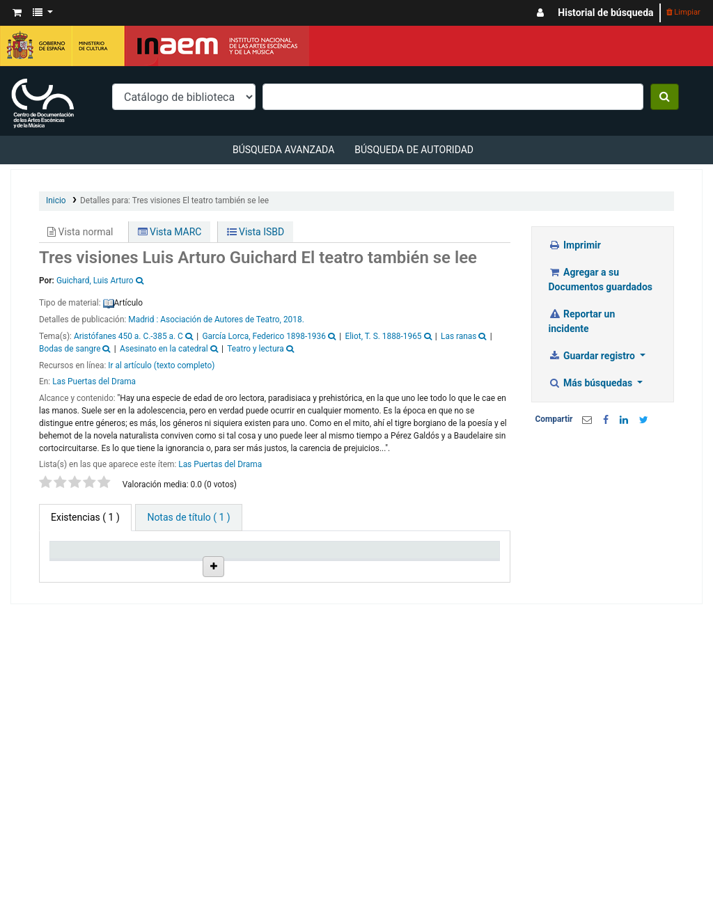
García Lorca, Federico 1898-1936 (264, 336)
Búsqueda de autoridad (413, 149)
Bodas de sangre (69, 349)
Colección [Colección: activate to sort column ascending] (206, 579)
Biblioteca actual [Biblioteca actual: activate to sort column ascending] (142, 573)
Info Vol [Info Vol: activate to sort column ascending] (394, 579)
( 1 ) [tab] (85, 517)
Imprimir (575, 245)
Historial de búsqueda (605, 12)
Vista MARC (170, 231)
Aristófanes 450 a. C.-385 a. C (128, 336)
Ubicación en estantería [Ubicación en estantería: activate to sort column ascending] (271, 568)
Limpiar (683, 12)
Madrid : (144, 319)
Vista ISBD (256, 231)
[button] (17, 13)
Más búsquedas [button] (592, 382)
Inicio (56, 200)
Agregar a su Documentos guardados (600, 279)
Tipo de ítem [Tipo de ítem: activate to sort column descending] (73, 573)
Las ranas (458, 336)
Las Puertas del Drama (94, 381)
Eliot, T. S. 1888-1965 (383, 336)
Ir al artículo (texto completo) (161, 365)
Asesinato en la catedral (164, 349)
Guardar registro (593, 355)
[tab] (188, 517)
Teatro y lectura (255, 349)
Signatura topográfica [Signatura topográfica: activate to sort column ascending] (338, 573)
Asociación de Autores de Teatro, (220, 319)
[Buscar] (664, 97)
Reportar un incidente (582, 321)
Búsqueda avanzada (283, 149)
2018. (293, 319)
